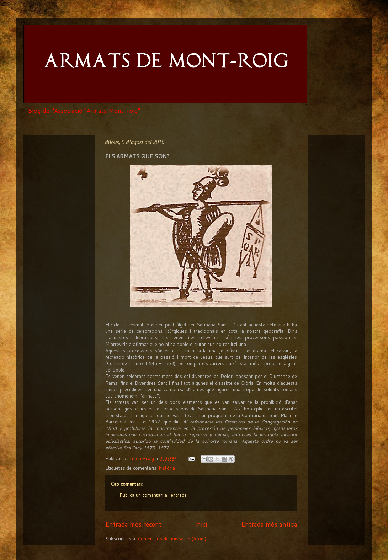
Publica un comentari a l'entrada (153, 495)
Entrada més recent (133, 524)
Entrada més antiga (269, 524)
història (167, 468)
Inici (201, 524)
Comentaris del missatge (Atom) (172, 538)
